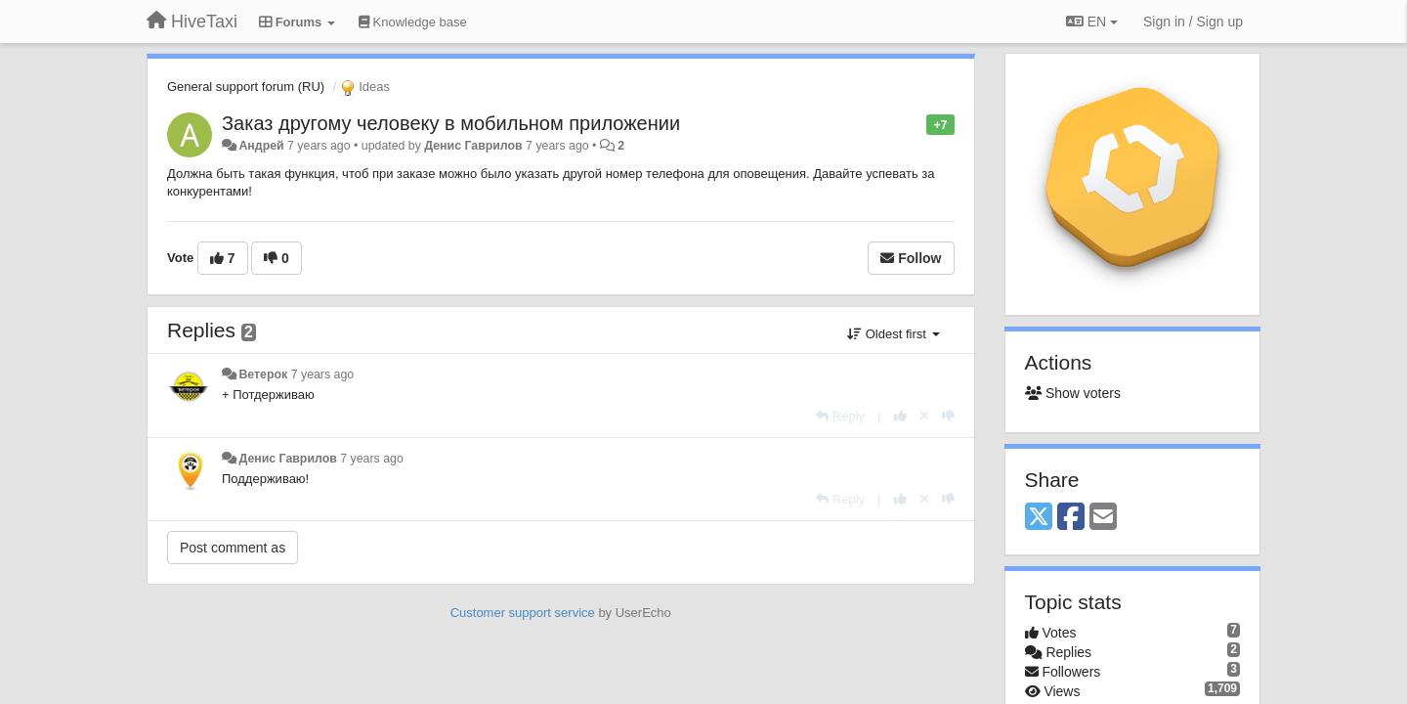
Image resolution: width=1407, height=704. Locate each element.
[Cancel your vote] (924, 416)
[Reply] (840, 416)
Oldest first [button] (893, 334)
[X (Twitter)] (1038, 518)
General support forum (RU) (245, 86)
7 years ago (323, 374)
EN (1092, 21)
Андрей (260, 146)
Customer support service (522, 612)
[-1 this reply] (948, 416)
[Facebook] (1071, 518)
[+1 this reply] (900, 416)
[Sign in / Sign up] (1193, 21)
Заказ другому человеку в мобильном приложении (451, 123)
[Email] (1103, 518)
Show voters (1073, 393)
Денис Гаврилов (473, 146)
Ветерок (262, 374)
